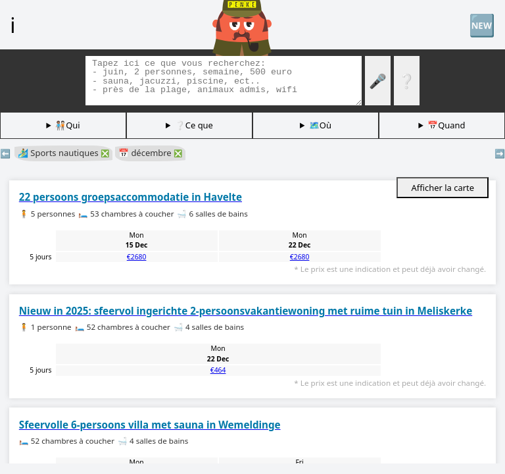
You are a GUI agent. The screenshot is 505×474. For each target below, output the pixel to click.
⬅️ (5, 153)
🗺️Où (320, 125)
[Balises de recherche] (223, 80)
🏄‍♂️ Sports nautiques (63, 153)
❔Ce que (194, 125)
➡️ (499, 153)
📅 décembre (150, 153)
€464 (218, 370)
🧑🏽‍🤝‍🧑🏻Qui (67, 125)
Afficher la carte (442, 188)
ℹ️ (12, 24)
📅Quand (446, 125)
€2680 (137, 256)
